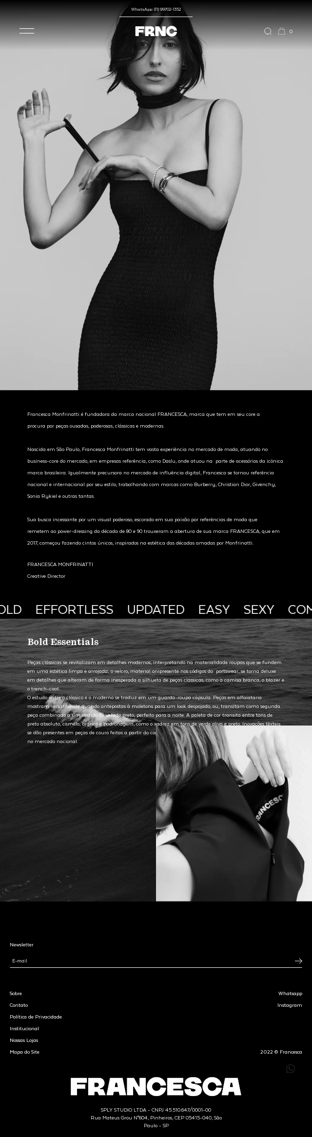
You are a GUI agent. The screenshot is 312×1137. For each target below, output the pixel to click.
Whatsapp (290, 993)
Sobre (16, 993)
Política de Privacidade (36, 1016)
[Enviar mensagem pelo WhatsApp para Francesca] (290, 1068)
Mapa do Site (24, 1052)
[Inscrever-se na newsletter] (298, 961)
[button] (27, 31)
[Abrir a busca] (271, 31)
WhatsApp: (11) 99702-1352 (156, 9)
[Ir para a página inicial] (156, 31)
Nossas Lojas (24, 1040)
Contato (19, 1005)
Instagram (289, 1005)
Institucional (24, 1028)
